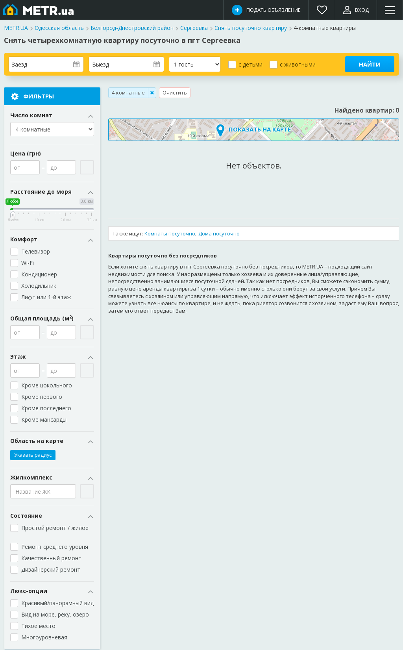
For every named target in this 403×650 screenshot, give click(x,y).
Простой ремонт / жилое (55, 531)
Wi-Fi (27, 263)
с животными (298, 64)
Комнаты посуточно (169, 233)
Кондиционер (39, 274)
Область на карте (52, 441)
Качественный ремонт (51, 558)
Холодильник (38, 286)
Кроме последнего (46, 408)
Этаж (52, 357)
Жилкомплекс (52, 478)
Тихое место (38, 626)
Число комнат (52, 116)
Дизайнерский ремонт (50, 570)
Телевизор (35, 252)
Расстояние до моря (52, 192)
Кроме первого (41, 397)
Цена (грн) (25, 153)
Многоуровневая (44, 637)
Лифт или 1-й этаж (46, 297)
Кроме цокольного (50, 385)
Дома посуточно (219, 233)
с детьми (250, 64)
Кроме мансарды (47, 420)
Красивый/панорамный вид (57, 603)
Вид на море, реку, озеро (55, 615)
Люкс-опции (52, 591)
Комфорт (52, 240)
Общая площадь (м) (52, 319)
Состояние (52, 516)
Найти (370, 64)
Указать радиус (33, 455)
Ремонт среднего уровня (54, 547)
